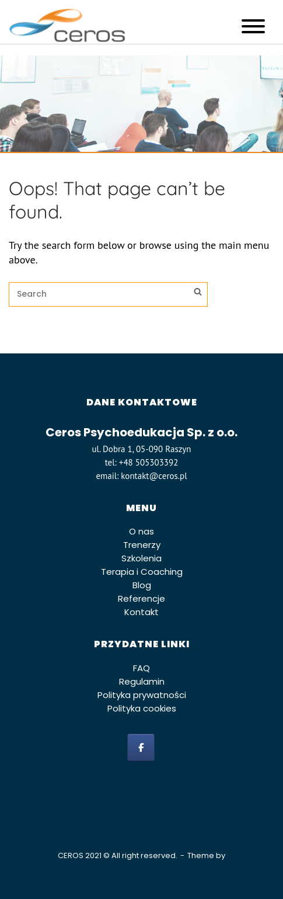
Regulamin (142, 681)
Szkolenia (141, 558)
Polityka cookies (141, 708)
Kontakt (141, 612)
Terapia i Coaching (142, 571)
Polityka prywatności (141, 695)
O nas (141, 531)
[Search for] (108, 294)
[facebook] (141, 747)
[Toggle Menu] (253, 26)
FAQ (141, 668)
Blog (141, 585)
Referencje (141, 598)
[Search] (198, 293)
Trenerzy (141, 545)
